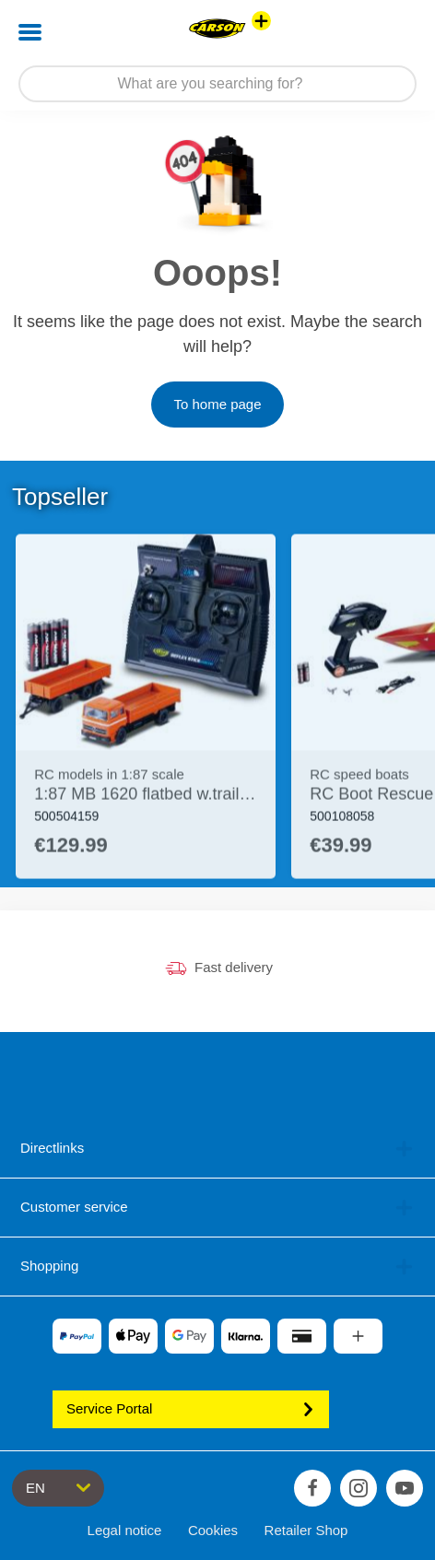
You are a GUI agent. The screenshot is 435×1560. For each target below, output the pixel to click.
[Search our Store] (217, 83)
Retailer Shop (306, 1530)
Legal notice (125, 1530)
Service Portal (190, 1408)
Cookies (213, 1530)
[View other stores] (261, 20)
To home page (217, 404)
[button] (395, 32)
